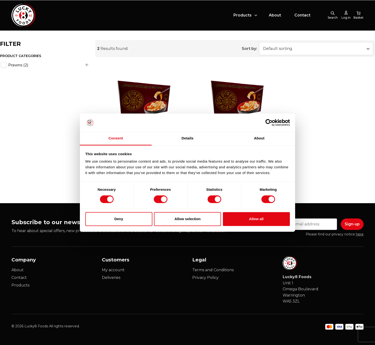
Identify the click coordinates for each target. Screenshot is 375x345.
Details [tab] (187, 138)
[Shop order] (316, 48)
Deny (118, 219)
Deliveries (111, 277)
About (275, 15)
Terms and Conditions (213, 270)
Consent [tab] (116, 138)
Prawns (18, 65)
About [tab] (259, 138)
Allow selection (187, 219)
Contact (302, 15)
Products (242, 15)
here (360, 234)
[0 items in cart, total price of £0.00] (358, 15)
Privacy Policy (205, 277)
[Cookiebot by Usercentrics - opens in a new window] (269, 122)
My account (113, 270)
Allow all (256, 219)
